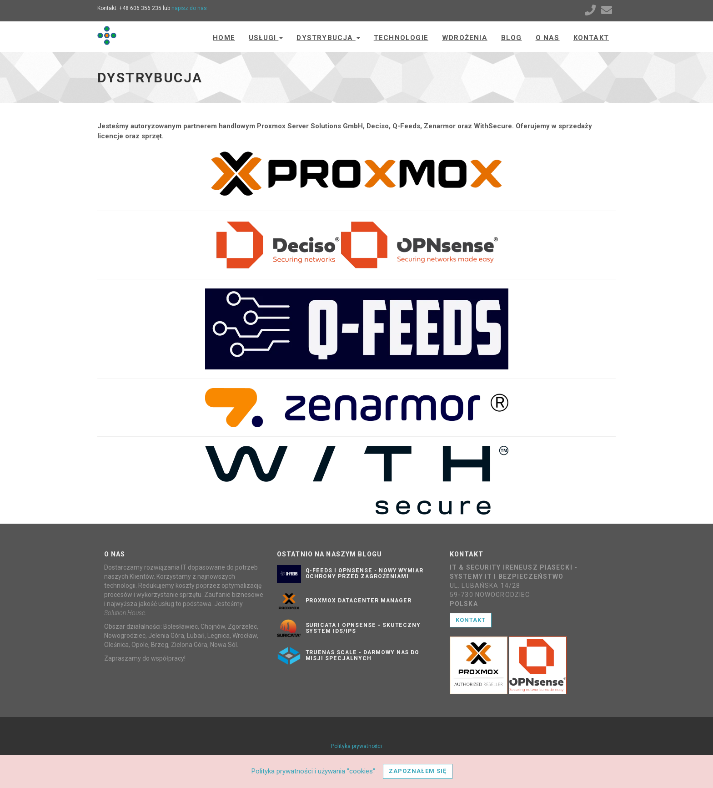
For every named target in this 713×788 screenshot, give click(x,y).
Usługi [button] (266, 38)
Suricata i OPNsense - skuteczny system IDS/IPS (363, 628)
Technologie (401, 38)
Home (224, 38)
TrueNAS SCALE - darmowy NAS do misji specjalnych (363, 655)
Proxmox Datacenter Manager (359, 600)
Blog (511, 38)
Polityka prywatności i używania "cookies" (313, 771)
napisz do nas (189, 8)
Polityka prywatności (356, 746)
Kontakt (591, 38)
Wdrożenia (464, 38)
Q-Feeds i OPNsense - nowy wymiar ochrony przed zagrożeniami (365, 573)
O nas (548, 38)
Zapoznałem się (418, 771)
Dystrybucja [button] (328, 38)
